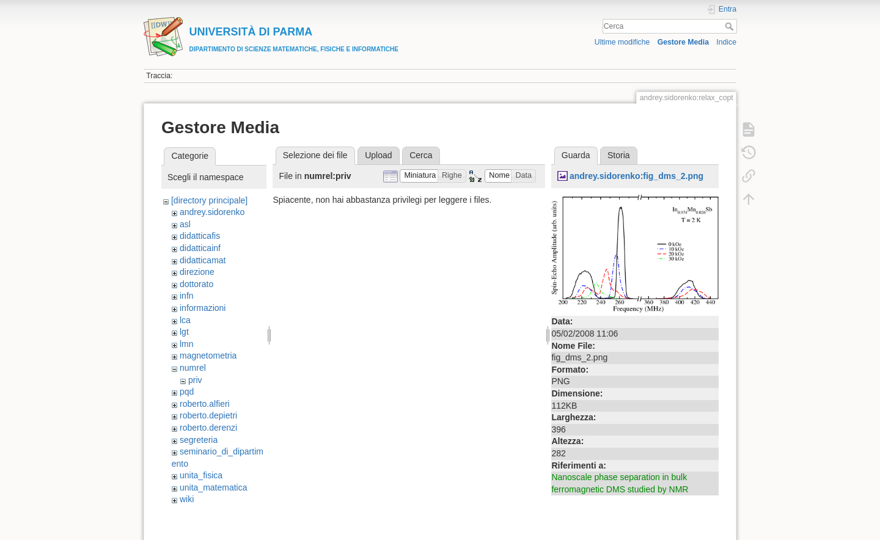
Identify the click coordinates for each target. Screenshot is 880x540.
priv (195, 380)
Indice (726, 42)
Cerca (730, 26)
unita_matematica (214, 487)
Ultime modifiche (622, 42)
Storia (618, 155)
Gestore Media (683, 42)
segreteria (199, 440)
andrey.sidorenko (212, 212)
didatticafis (200, 236)
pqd (187, 391)
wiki (187, 499)
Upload (378, 155)
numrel (193, 368)
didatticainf (200, 248)
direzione (197, 272)
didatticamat (203, 260)
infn (187, 296)
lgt (184, 332)
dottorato (196, 284)
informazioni (203, 308)
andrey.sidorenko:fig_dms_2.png (636, 176)
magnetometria (208, 355)
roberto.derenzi (208, 427)
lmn (187, 344)
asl (185, 224)
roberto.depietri (208, 415)
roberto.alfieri (205, 404)
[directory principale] (209, 200)
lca (185, 320)
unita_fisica (201, 475)
